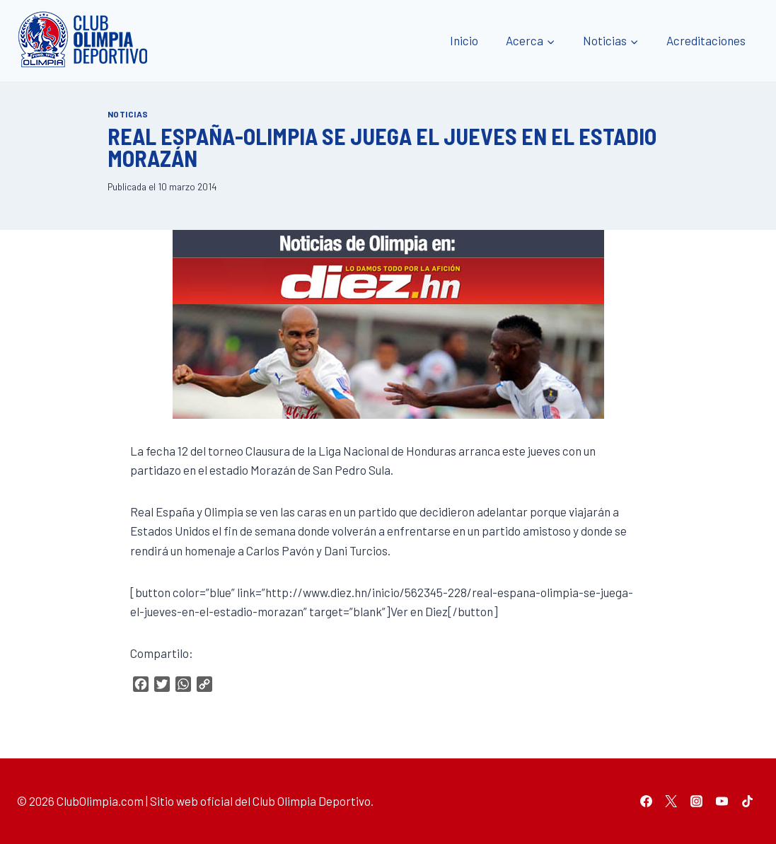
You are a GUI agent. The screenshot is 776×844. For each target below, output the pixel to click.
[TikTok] (747, 801)
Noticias (128, 114)
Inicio (464, 40)
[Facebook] (646, 801)
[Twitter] (671, 801)
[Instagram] (697, 801)
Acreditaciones (706, 40)
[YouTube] (722, 801)
